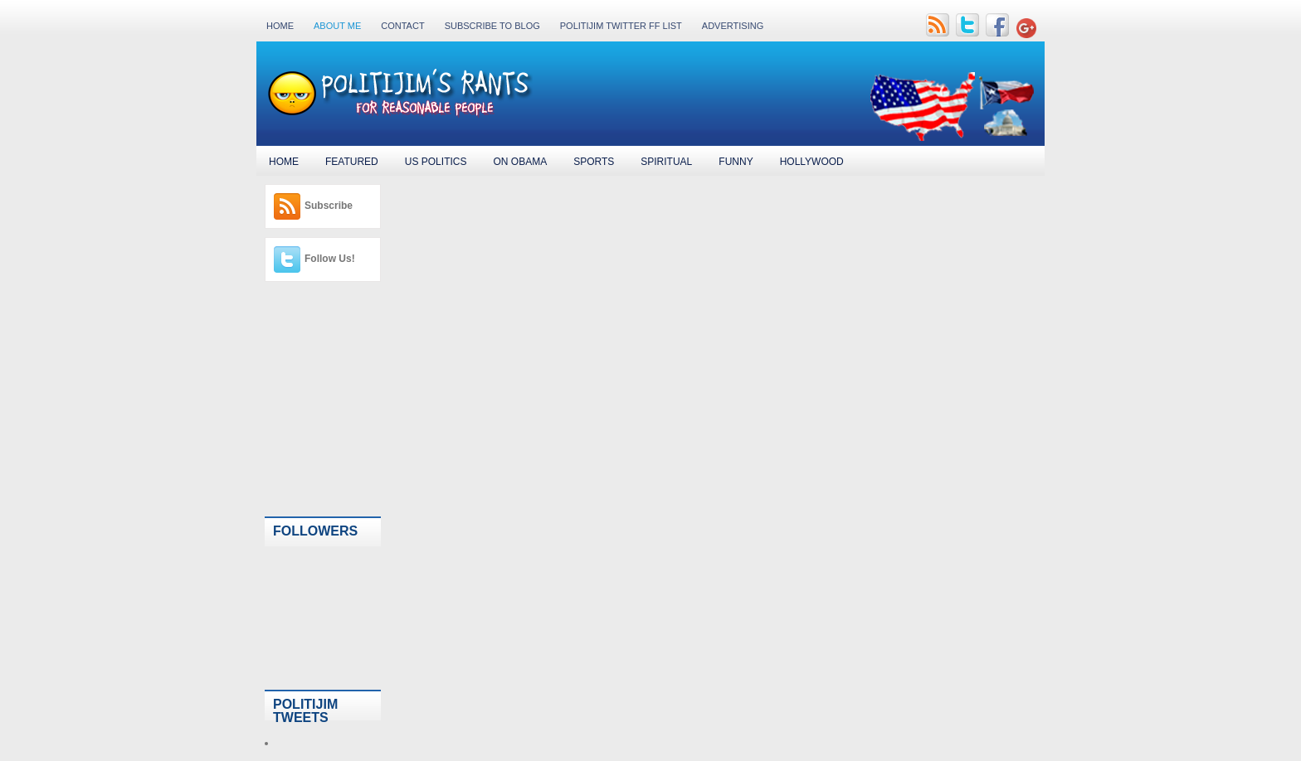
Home (280, 26)
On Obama (520, 161)
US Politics (436, 161)
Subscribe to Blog (492, 26)
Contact (402, 26)
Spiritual (666, 161)
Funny (736, 161)
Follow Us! (330, 258)
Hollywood (812, 161)
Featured (351, 161)
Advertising (732, 26)
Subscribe (329, 205)
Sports (593, 161)
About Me (337, 26)
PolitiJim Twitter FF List (621, 26)
